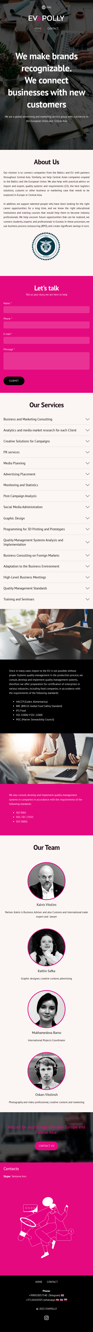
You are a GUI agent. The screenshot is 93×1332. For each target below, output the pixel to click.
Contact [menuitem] (53, 28)
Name (7, 300)
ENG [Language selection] (46, 7)
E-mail (7, 330)
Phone (7, 315)
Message (9, 346)
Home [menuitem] (38, 28)
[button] (46, 416)
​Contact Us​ (47, 1142)
